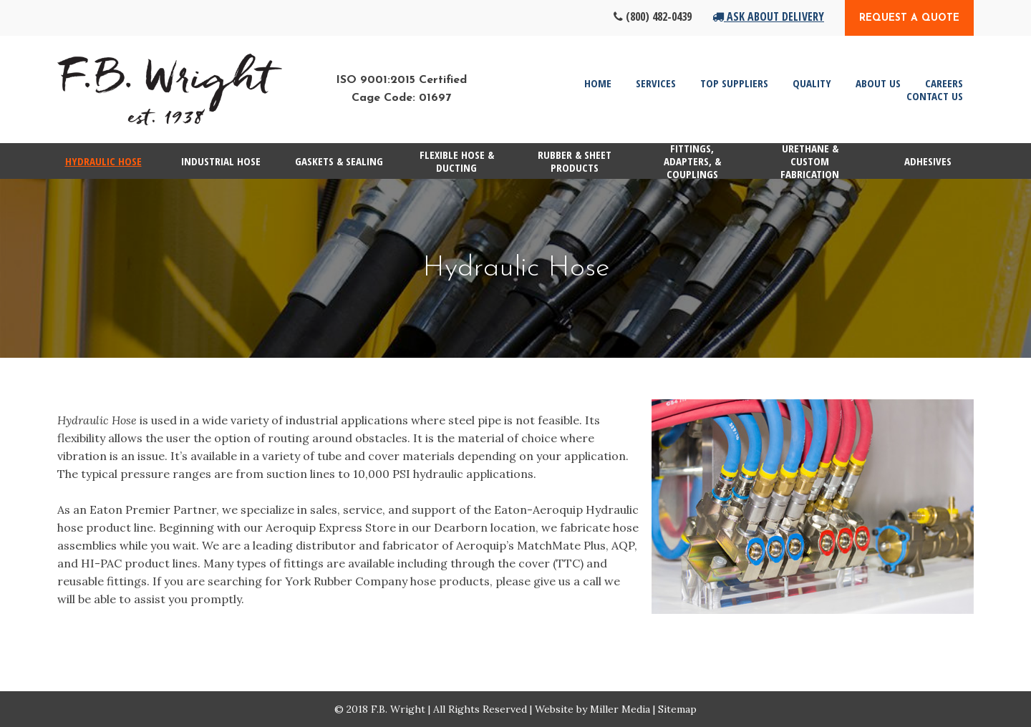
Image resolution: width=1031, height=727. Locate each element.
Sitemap (677, 709)
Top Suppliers (734, 83)
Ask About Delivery (768, 16)
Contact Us (934, 96)
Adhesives (928, 161)
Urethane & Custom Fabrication (809, 161)
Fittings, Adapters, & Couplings (692, 161)
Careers (944, 83)
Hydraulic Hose (103, 161)
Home (597, 83)
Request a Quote (909, 18)
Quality (812, 83)
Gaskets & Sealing (339, 161)
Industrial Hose (221, 161)
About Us (878, 83)
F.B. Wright (398, 709)
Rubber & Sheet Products (574, 161)
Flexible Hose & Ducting (457, 161)
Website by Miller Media (592, 709)
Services (656, 83)
